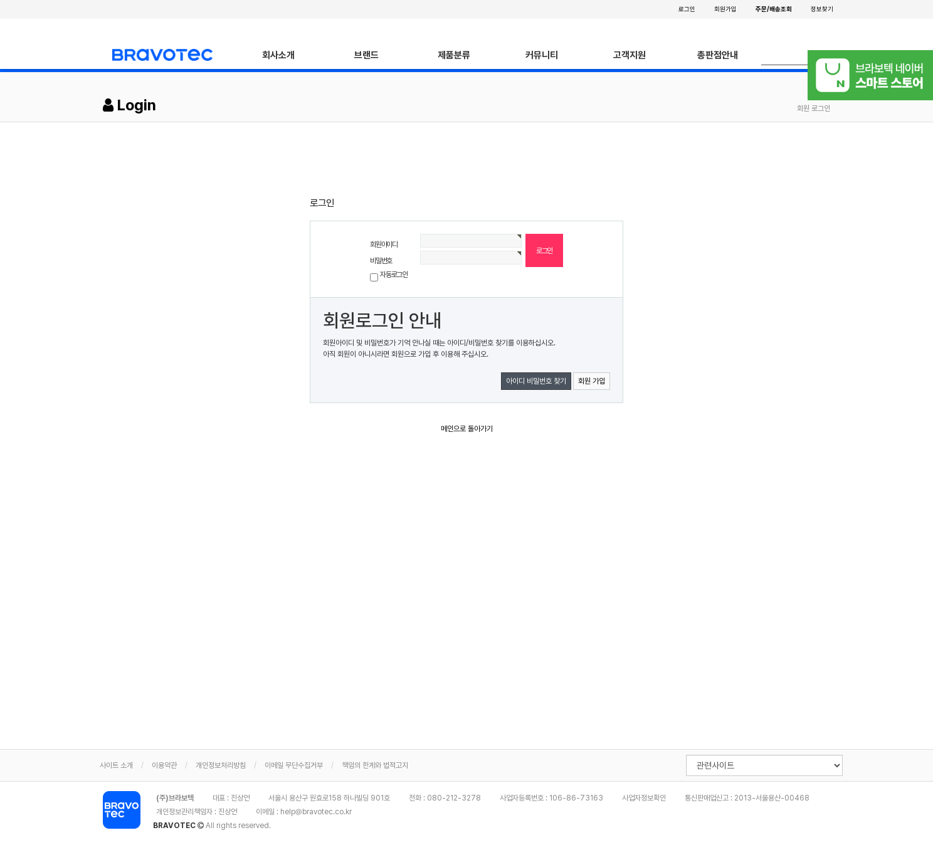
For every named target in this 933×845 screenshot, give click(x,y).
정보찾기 (822, 9)
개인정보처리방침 (221, 765)
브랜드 (366, 55)
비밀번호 (381, 260)
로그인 (686, 9)
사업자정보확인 (644, 798)
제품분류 (454, 55)
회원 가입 (591, 381)
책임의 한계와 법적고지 (375, 765)
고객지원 (629, 55)
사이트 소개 (116, 765)
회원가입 (725, 9)
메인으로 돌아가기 (467, 428)
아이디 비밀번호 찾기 (536, 381)
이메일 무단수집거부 (294, 765)
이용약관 (164, 765)
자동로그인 (394, 274)
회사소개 (278, 55)
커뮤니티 (541, 55)
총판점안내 (717, 55)
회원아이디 (384, 244)
